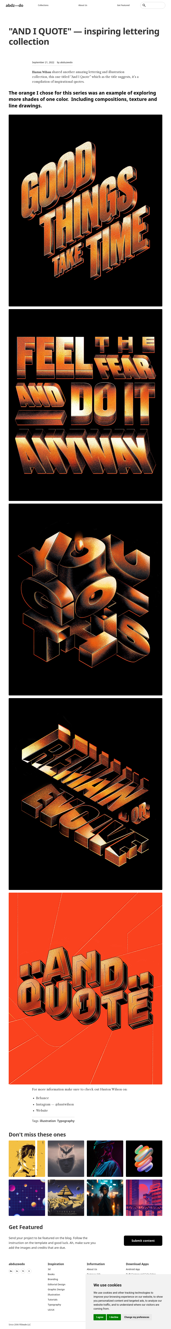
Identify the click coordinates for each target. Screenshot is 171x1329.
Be (11, 1271)
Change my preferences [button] (136, 1317)
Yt (23, 1271)
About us (82, 5)
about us (92, 1269)
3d (49, 1269)
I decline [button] (113, 1317)
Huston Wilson (41, 72)
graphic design (56, 1289)
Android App (133, 1269)
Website (42, 1110)
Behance (42, 1098)
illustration (48, 1121)
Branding (53, 1279)
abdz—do (15, 5)
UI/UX (51, 1309)
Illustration (54, 1294)
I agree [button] (99, 1317)
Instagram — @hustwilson (55, 1104)
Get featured (123, 5)
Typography (65, 1121)
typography (54, 1304)
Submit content (143, 1241)
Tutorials (52, 1299)
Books (51, 1274)
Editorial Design (56, 1284)
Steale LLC (26, 1324)
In (17, 1271)
